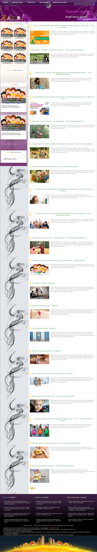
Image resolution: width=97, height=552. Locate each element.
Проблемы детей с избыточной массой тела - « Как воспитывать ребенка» (56, 443)
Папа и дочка (44, 2)
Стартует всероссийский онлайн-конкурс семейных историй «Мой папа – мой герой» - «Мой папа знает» (63, 26)
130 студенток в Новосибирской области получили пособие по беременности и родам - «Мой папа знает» (17, 503)
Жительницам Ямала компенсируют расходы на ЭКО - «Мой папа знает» (49, 514)
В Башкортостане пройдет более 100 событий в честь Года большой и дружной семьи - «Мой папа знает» (17, 515)
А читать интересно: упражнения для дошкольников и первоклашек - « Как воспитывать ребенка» (63, 190)
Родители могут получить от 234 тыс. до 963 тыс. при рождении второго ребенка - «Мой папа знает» (17, 509)
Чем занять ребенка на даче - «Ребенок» (45, 305)
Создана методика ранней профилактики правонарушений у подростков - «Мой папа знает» (12, 127)
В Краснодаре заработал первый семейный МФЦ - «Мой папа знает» (81, 520)
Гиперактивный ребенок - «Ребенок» (44, 328)
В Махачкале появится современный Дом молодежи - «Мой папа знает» (12, 100)
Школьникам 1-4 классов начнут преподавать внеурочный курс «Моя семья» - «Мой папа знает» (81, 515)
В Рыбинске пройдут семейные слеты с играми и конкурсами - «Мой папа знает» (58, 260)
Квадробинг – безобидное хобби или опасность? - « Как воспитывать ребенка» (58, 50)
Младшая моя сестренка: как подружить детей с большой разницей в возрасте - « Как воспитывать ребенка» (63, 73)
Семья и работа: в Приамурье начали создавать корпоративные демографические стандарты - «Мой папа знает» (81, 509)
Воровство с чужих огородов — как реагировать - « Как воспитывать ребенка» (58, 121)
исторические (11, 144)
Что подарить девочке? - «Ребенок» (43, 283)
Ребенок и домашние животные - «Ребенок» (46, 351)
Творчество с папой (60, 2)
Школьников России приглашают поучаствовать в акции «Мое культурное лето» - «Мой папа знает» (63, 97)
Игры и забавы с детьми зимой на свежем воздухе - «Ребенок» (52, 373)
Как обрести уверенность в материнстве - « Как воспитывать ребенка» (55, 166)
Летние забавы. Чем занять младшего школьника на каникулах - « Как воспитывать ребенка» (62, 144)
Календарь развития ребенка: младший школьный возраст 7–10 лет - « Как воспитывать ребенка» (63, 419)
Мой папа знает (17, 2)
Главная (5, 2)
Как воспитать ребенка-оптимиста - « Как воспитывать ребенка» (53, 466)
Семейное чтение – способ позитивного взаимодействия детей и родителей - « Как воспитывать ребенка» (63, 214)
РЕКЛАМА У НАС (54, 528)
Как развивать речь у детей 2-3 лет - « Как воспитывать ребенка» (53, 396)
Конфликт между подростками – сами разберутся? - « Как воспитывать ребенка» (58, 238)
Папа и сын (31, 2)
